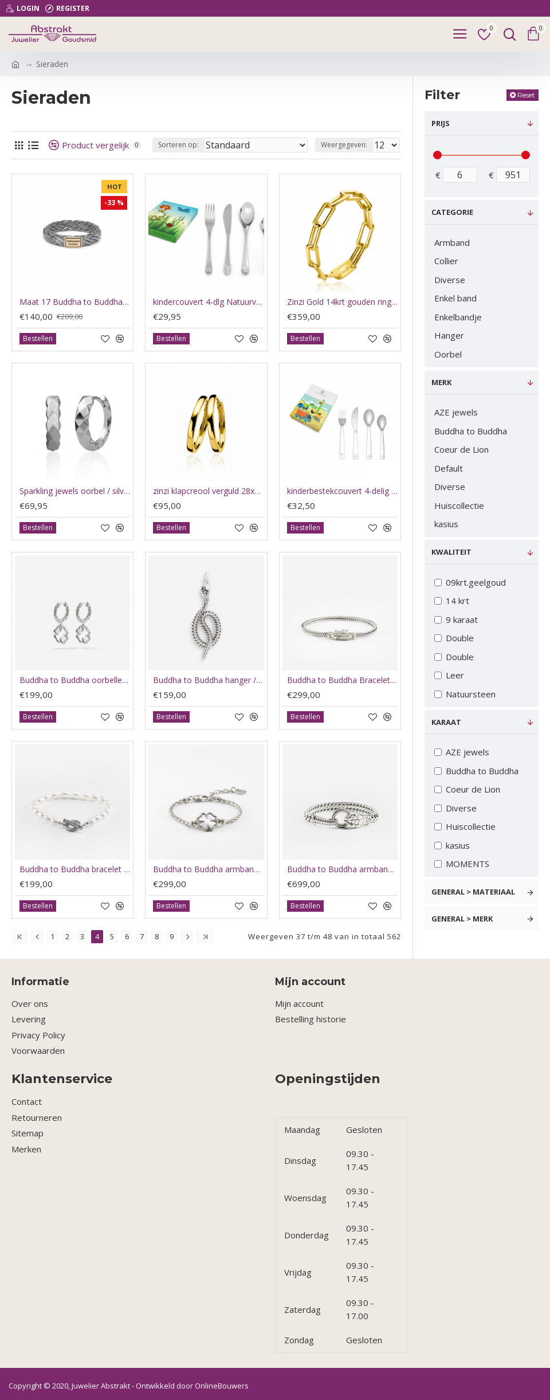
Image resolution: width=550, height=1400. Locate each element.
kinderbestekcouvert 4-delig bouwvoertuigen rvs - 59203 (342, 491)
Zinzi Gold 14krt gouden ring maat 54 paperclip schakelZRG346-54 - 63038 (342, 302)
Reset (526, 95)
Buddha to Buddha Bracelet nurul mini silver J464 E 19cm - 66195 (342, 680)
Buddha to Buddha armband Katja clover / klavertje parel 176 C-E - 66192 (208, 869)
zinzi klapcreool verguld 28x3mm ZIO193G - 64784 (208, 491)
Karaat (446, 722)
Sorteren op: (178, 145)
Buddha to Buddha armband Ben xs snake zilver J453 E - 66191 (342, 869)
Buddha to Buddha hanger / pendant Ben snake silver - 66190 (208, 680)
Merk (441, 382)
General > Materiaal (473, 892)
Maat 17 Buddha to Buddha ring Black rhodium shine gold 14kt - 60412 (74, 302)
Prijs (440, 123)
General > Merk (462, 918)
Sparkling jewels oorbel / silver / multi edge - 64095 (74, 491)
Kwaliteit (451, 552)
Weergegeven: (344, 145)
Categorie (452, 212)
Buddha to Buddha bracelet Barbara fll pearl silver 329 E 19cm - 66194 (74, 869)
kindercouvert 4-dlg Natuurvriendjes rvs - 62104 (208, 302)
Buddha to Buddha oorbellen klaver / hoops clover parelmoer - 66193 (74, 680)
